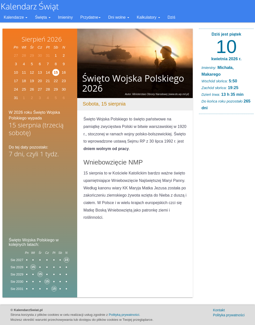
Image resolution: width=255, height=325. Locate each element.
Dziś (171, 17)
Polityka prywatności (229, 315)
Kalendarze (15, 17)
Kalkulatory (148, 17)
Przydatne (90, 17)
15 (56, 72)
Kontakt (219, 310)
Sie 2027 (16, 260)
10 (226, 46)
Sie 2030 (16, 281)
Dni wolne (118, 17)
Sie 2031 (16, 289)
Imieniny (65, 17)
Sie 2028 (16, 267)
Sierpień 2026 (42, 39)
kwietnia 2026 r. (226, 58)
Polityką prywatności (124, 315)
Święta (42, 17)
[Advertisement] (39, 199)
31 (16, 98)
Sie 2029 (16, 274)
